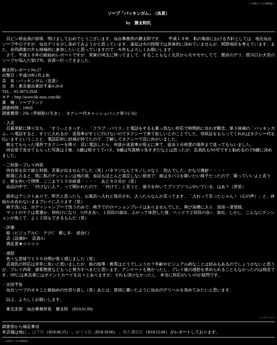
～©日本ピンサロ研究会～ (261, 3)
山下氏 (38, 332)
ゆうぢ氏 (83, 332)
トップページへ (267, 317)
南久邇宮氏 (133, 332)
